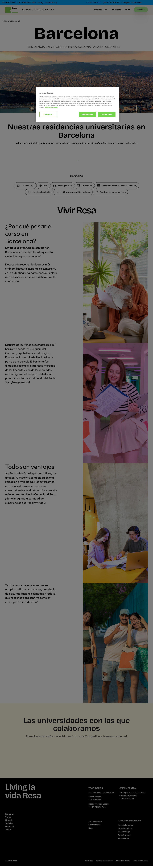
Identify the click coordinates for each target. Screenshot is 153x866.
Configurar (48, 114)
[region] (77, 104)
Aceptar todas (107, 114)
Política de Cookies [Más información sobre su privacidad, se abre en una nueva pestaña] (51, 108)
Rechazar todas (87, 114)
